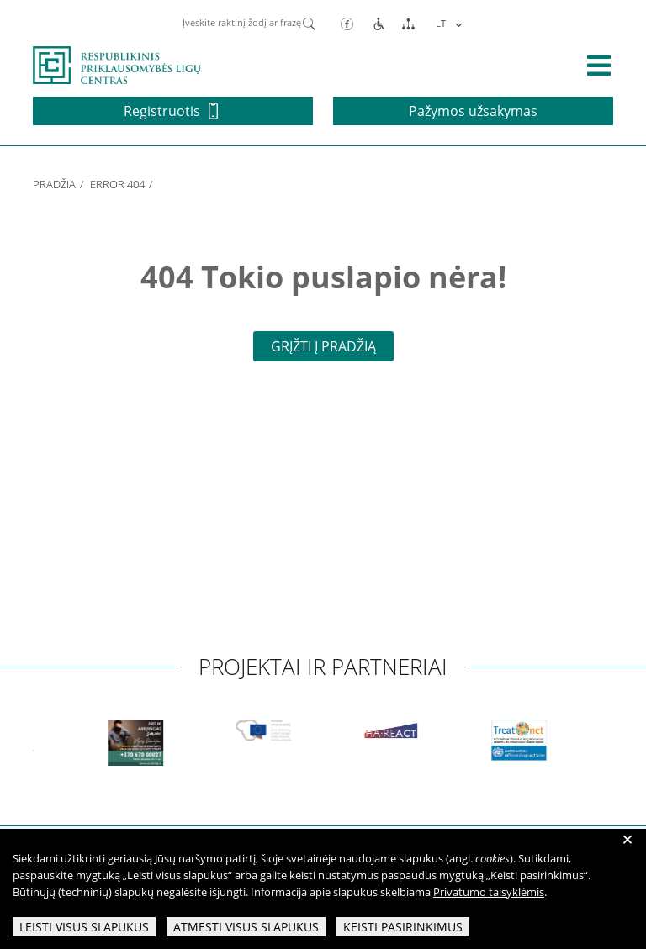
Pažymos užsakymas (473, 111)
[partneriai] (149, 743)
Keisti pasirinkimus (403, 927)
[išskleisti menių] (599, 65)
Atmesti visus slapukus (246, 927)
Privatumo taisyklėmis (488, 891)
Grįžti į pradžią (323, 346)
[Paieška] (309, 23)
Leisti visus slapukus (84, 927)
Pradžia (54, 184)
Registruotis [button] (171, 111)
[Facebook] (347, 23)
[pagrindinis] (117, 64)
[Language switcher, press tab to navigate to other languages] (446, 23)
